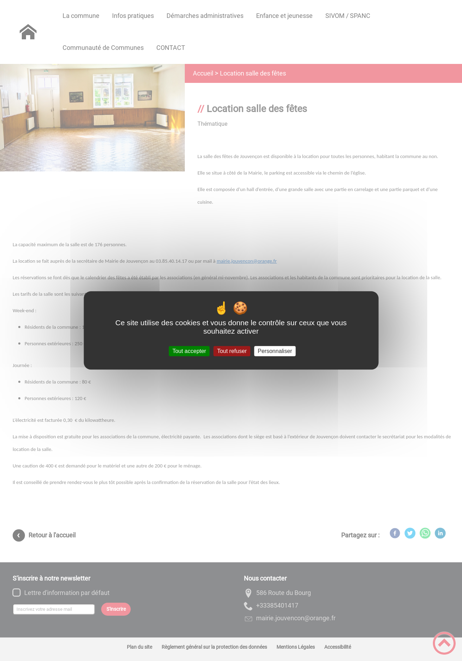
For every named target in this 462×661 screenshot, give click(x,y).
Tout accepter (189, 351)
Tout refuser (232, 351)
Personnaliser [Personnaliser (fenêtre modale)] (275, 351)
